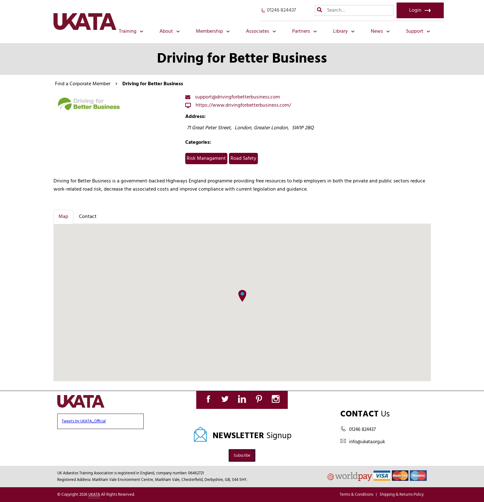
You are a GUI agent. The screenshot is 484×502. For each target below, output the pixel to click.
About (169, 31)
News (380, 31)
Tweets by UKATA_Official (84, 421)
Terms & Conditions (356, 494)
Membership (213, 31)
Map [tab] (63, 217)
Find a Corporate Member (82, 84)
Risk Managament (206, 158)
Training (131, 31)
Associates (261, 31)
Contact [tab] (88, 217)
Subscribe (242, 455)
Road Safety (243, 158)
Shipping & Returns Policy (402, 494)
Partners (304, 31)
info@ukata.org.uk (367, 442)
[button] (242, 296)
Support (418, 31)
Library (344, 31)
